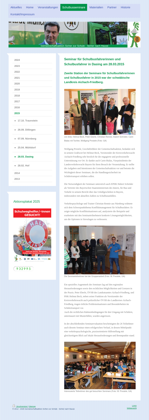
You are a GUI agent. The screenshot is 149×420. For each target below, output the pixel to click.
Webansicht (132, 408)
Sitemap (32, 406)
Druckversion (20, 406)
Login (134, 406)
